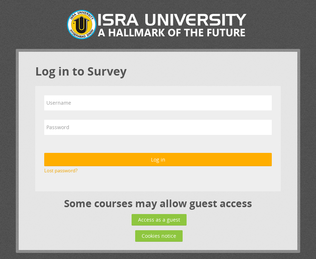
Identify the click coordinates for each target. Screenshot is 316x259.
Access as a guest (159, 219)
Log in (158, 159)
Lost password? (61, 170)
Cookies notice (159, 235)
